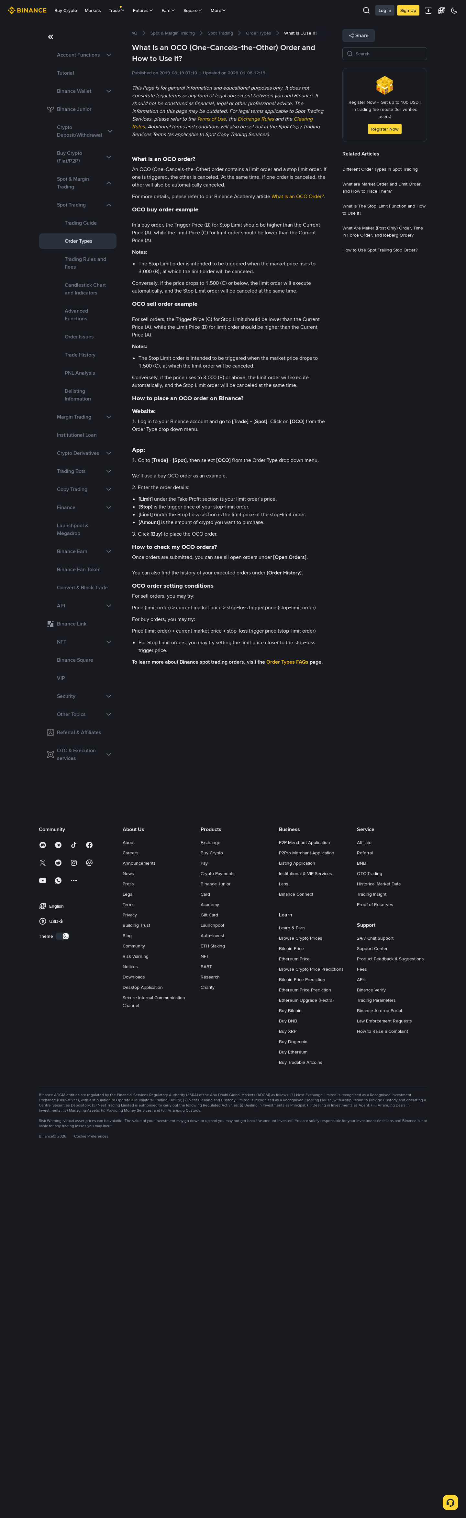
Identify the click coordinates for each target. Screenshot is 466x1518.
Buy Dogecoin (293, 1400)
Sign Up (408, 10)
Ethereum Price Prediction (305, 1348)
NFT (205, 1315)
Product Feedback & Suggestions (390, 1317)
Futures (143, 10)
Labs (283, 1242)
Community (134, 1304)
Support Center (372, 1307)
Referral (365, 1211)
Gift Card (209, 1273)
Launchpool (212, 1284)
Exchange (210, 1201)
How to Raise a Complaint (382, 1390)
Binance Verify (371, 1348)
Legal (128, 1253)
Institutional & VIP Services (305, 1232)
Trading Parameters (376, 1359)
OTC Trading (369, 1232)
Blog (127, 1294)
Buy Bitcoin (290, 1369)
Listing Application (297, 1221)
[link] (77, 55)
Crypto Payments (218, 1232)
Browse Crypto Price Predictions (311, 1328)
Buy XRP (287, 1390)
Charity (208, 1346)
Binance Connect (296, 1253)
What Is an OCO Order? (298, 196)
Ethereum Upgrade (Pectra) (306, 1359)
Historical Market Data (379, 1242)
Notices (130, 1325)
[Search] (389, 53)
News (128, 1232)
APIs (361, 1338)
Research (210, 1335)
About (129, 1201)
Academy (210, 1263)
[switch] (62, 1294)
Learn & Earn (292, 1286)
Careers (131, 1211)
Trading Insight (371, 1253)
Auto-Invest (212, 1294)
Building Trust (136, 1284)
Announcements (139, 1221)
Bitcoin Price (291, 1307)
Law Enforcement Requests (384, 1379)
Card (205, 1253)
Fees (362, 1328)
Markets (93, 10)
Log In (385, 10)
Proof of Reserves (375, 1263)
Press (128, 1242)
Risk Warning (136, 1315)
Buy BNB (288, 1379)
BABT (206, 1325)
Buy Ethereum (293, 1410)
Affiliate (364, 1201)
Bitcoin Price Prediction (302, 1338)
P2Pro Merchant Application (306, 1211)
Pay (204, 1221)
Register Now (384, 129)
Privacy (130, 1273)
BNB (361, 1221)
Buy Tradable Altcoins (300, 1421)
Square (193, 10)
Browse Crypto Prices (300, 1296)
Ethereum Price (294, 1317)
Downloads (134, 1335)
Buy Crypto (65, 10)
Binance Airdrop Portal (379, 1369)
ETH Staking (213, 1304)
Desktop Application (143, 1346)
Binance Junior (216, 1242)
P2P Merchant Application (304, 1201)
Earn (168, 10)
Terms (129, 1263)
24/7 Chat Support (375, 1296)
